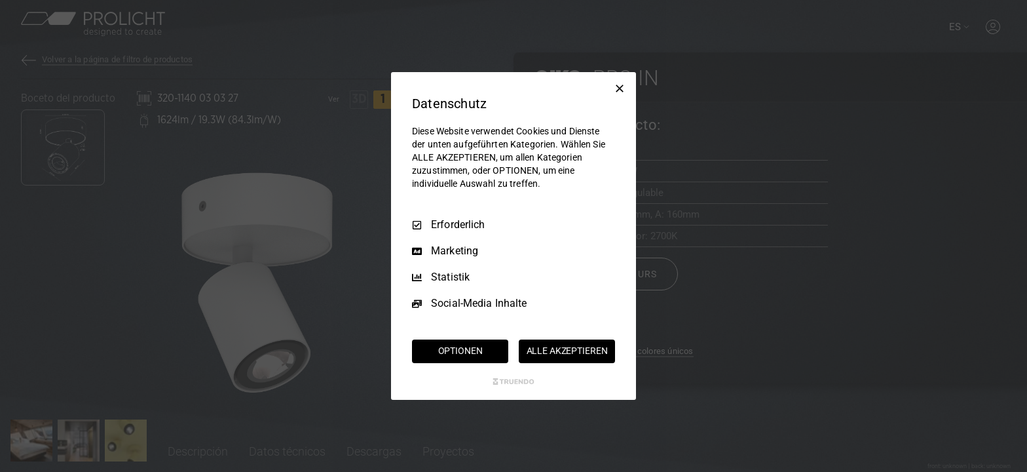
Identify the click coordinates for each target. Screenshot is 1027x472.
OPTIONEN (460, 350)
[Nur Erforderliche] (619, 88)
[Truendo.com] (513, 381)
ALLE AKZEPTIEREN (567, 350)
